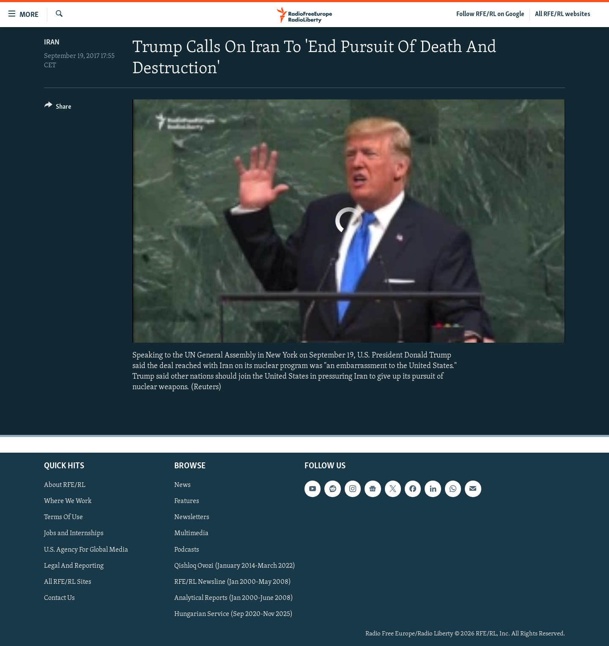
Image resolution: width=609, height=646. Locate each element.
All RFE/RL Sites (67, 581)
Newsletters (191, 517)
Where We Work (68, 501)
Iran (52, 42)
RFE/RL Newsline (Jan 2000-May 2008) (232, 581)
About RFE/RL (64, 485)
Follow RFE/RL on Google (490, 14)
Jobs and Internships (74, 533)
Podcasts (186, 549)
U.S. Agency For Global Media (86, 549)
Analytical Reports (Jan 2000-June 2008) (233, 597)
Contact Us (59, 597)
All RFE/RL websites (562, 14)
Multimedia (191, 533)
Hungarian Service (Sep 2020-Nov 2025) (233, 613)
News (182, 485)
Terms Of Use (63, 517)
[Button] (57, 108)
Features (186, 501)
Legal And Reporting (74, 565)
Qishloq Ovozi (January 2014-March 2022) (234, 565)
